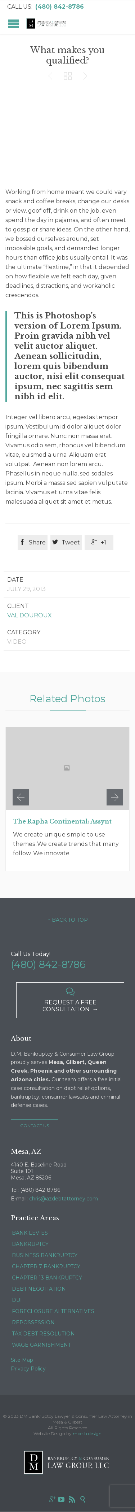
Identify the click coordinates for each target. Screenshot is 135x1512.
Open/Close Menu (13, 23)
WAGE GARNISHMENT (41, 1345)
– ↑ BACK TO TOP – (68, 920)
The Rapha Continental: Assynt (62, 821)
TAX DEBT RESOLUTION (43, 1333)
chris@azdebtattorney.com (63, 1198)
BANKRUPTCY (30, 1244)
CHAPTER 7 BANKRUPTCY (46, 1266)
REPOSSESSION (33, 1322)
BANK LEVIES (30, 1233)
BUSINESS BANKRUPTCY (44, 1255)
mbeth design (87, 1433)
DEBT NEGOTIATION (39, 1289)
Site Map (22, 1360)
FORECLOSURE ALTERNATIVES (53, 1311)
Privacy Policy (28, 1368)
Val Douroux (29, 615)
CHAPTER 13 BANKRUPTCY (47, 1277)
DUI (17, 1300)
